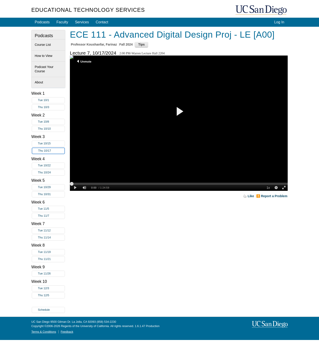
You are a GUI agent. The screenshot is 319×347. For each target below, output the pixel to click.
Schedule (44, 309)
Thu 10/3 (51, 107)
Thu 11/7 (51, 216)
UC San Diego (262, 10)
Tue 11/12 (51, 230)
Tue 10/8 (51, 122)
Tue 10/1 (51, 100)
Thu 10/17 (51, 151)
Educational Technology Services (88, 10)
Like (251, 196)
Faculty (62, 22)
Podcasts (42, 22)
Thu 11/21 (51, 259)
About (39, 82)
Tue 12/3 (51, 288)
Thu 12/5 (51, 295)
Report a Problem (274, 196)
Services (82, 22)
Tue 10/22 (51, 165)
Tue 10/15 (51, 143)
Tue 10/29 (51, 187)
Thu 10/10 (51, 129)
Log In (279, 22)
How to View (43, 56)
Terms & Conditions (43, 331)
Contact (102, 22)
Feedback (67, 331)
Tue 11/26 (51, 274)
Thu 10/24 (51, 172)
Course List (43, 44)
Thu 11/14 (51, 237)
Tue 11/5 (51, 209)
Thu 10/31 (51, 194)
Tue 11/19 (51, 252)
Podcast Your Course (44, 69)
